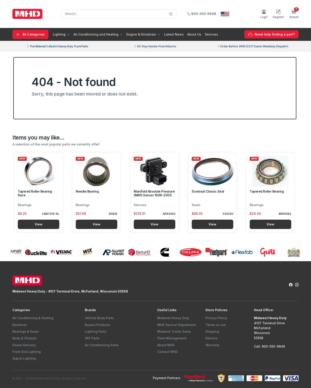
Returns (211, 338)
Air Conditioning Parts (102, 345)
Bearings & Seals (25, 331)
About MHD (166, 345)
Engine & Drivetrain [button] (141, 34)
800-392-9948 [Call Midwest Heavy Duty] (201, 14)
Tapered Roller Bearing (268, 191)
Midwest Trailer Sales (174, 331)
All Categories (30, 34)
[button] (294, 14)
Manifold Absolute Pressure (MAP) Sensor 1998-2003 (155, 193)
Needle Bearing (88, 191)
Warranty (212, 345)
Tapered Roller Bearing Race (36, 193)
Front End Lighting (26, 352)
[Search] (118, 14)
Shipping (212, 331)
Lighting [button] (59, 34)
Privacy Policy (216, 318)
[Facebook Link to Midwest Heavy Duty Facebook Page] (291, 284)
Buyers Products (97, 325)
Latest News (174, 34)
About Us (194, 34)
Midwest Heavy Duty (173, 318)
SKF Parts (92, 338)
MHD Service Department (176, 325)
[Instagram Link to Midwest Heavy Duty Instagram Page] (297, 284)
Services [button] (211, 34)
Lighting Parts (95, 331)
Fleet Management (172, 338)
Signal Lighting (24, 358)
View (40, 224)
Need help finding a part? (271, 34)
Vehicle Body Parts (99, 318)
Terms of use (215, 325)
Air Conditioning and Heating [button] (96, 34)
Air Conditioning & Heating (33, 318)
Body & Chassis (24, 338)
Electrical (19, 325)
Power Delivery (24, 345)
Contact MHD (167, 352)
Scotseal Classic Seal (209, 191)
